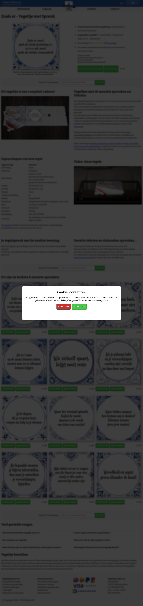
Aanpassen (63, 307)
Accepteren (79, 307)
